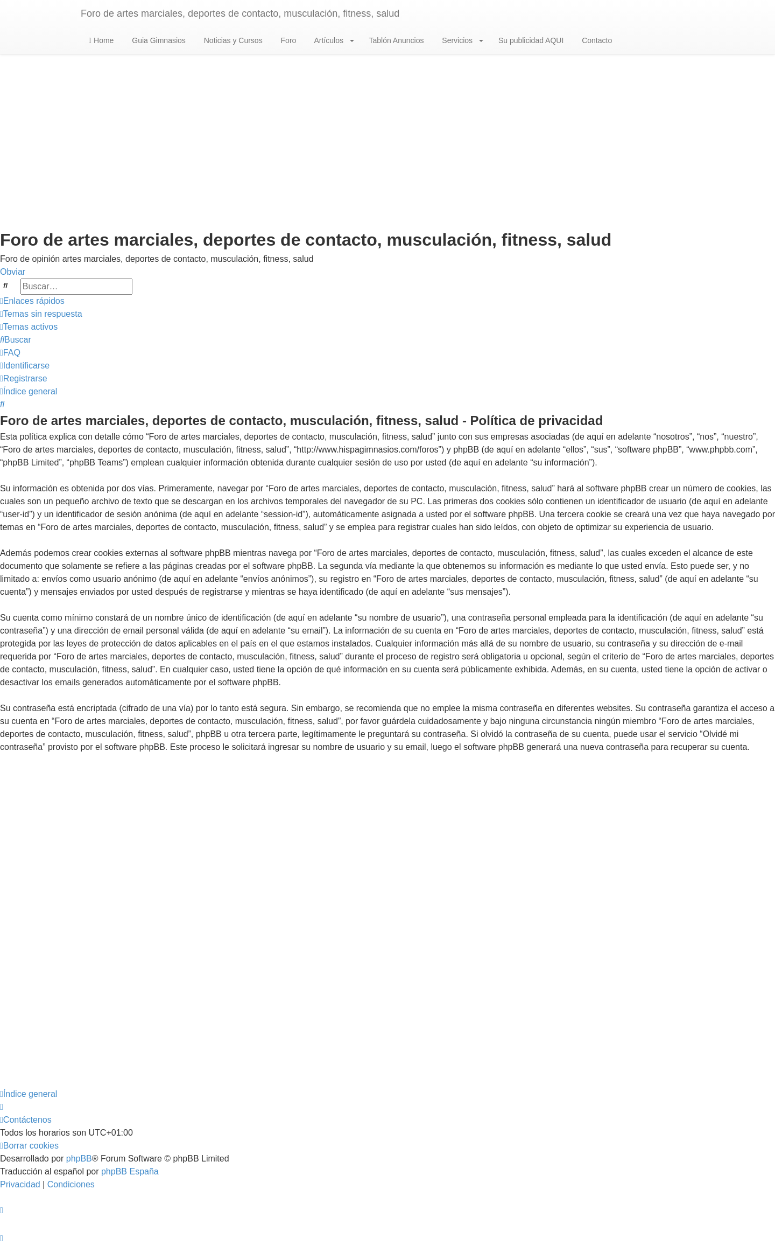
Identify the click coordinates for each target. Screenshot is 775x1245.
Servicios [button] (461, 40)
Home (101, 40)
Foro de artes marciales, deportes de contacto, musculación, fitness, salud (240, 13)
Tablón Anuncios (395, 40)
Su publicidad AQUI (529, 40)
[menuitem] (41, 313)
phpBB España (130, 1171)
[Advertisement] (387, 140)
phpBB (79, 1158)
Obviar (12, 271)
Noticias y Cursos (232, 40)
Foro (288, 40)
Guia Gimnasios (157, 40)
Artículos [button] (333, 40)
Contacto (596, 40)
